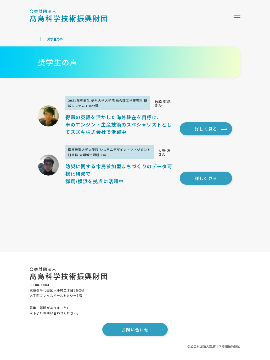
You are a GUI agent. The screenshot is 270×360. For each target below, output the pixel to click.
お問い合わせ (142, 329)
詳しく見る (211, 129)
